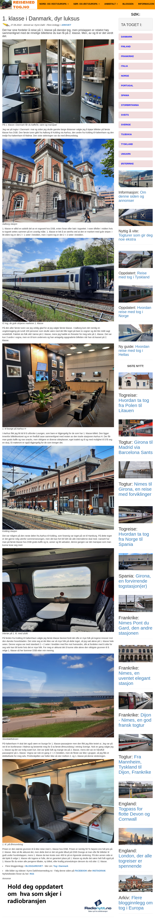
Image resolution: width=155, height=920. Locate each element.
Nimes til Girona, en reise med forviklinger (135, 489)
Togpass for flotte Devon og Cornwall (134, 814)
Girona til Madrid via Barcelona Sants (136, 447)
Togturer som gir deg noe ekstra (136, 237)
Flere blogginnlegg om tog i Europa (136, 902)
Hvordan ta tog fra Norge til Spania (134, 539)
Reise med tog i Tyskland (134, 275)
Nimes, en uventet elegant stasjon (134, 678)
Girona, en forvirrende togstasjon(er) (135, 581)
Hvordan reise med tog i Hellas (134, 350)
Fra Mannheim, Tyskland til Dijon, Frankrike (135, 764)
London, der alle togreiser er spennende (135, 861)
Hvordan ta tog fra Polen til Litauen (134, 405)
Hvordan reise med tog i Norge (135, 311)
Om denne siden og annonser (132, 196)
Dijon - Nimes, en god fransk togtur (135, 720)
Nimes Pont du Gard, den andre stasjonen (135, 628)
